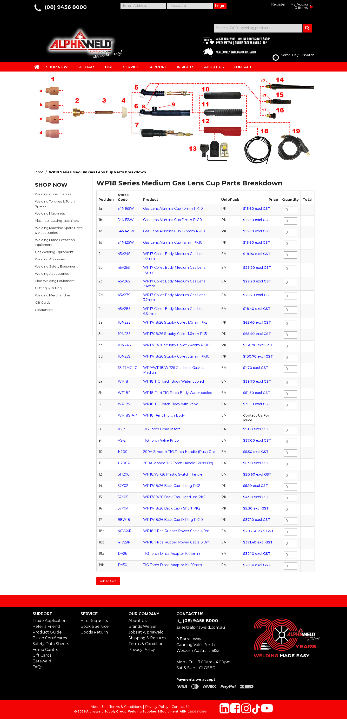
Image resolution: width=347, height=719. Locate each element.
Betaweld (42, 661)
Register (278, 4)
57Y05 (123, 497)
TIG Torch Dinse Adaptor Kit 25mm (172, 553)
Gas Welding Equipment (54, 252)
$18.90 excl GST (256, 254)
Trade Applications (50, 620)
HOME (37, 66)
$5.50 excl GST (255, 452)
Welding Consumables (53, 194)
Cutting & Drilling (48, 288)
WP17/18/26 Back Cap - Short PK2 (171, 508)
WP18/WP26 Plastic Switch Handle (172, 474)
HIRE (109, 67)
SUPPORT (157, 67)
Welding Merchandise (52, 295)
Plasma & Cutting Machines (57, 220)
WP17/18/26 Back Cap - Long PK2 (171, 486)
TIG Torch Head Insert (161, 429)
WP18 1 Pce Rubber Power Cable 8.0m (176, 542)
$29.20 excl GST (257, 267)
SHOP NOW (57, 67)
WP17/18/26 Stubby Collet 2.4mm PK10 (176, 345)
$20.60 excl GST (257, 474)
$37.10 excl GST (256, 519)
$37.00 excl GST (257, 440)
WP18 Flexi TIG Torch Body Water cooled (177, 393)
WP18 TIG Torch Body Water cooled (173, 381)
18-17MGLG (127, 368)
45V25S (124, 267)
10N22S (124, 322)
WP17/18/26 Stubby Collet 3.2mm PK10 (176, 356)
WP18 (123, 381)
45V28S (124, 309)
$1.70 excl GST (255, 368)
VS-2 (122, 440)
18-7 (121, 429)
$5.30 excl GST (256, 508)
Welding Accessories (52, 273)
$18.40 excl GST (256, 309)
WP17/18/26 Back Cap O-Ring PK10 (173, 519)
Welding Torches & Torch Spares (55, 203)
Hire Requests (94, 620)
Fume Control (46, 649)
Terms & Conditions (146, 643)
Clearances (44, 310)
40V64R (125, 531)
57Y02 (123, 486)
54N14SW (126, 231)
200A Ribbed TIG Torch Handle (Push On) (178, 463)
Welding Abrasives (50, 259)
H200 (122, 452)
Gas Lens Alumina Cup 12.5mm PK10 (174, 231)
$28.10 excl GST (256, 565)
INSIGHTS (185, 67)
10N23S (124, 334)
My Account (300, 4)
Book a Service (94, 626)
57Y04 (123, 508)
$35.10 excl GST (256, 404)
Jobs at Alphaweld (146, 632)
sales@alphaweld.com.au (200, 627)
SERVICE (131, 67)
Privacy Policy (141, 649)
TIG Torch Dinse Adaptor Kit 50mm (172, 565)
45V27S (124, 295)
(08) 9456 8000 (66, 7)
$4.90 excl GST (256, 497)
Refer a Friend (46, 626)
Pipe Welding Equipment (55, 281)
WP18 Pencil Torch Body (164, 415)
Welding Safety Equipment (56, 266)
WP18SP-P (127, 415)
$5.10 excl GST (255, 486)
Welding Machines (50, 213)
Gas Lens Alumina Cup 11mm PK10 (172, 220)
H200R (124, 463)
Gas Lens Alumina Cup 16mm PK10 (172, 242)
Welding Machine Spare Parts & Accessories (58, 230)
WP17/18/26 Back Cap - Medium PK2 (174, 497)
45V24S (124, 254)
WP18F (124, 393)
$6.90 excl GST (256, 463)
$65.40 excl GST (257, 322)
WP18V (124, 404)
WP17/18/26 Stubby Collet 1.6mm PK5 (175, 334)
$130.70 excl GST (258, 345)
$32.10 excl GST (256, 553)
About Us (137, 620)
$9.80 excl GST (256, 429)
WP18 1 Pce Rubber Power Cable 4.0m (176, 531)
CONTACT (243, 67)
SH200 (124, 474)
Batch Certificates (50, 638)
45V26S (124, 281)
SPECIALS (86, 67)
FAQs (37, 667)
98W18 (124, 519)
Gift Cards (42, 302)
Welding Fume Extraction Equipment (55, 242)
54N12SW (126, 242)
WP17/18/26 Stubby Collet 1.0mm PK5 (175, 322)
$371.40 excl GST (258, 542)
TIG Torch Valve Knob (161, 440)
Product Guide (47, 632)
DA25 (122, 553)
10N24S (124, 345)
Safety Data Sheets (51, 643)
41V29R (124, 542)
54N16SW (126, 208)
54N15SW (126, 220)
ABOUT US (214, 67)
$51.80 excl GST (256, 393)
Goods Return (94, 632)
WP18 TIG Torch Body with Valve (170, 404)
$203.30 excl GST (258, 531)
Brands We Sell (143, 626)
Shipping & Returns (147, 638)
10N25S (124, 356)
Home (38, 172)
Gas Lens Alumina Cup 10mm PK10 (173, 208)
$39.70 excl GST (257, 381)
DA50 (122, 565)
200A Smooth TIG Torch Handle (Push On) (179, 452)
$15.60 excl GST (256, 208)
